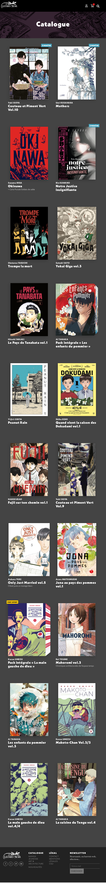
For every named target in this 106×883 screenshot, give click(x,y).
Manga (32, 857)
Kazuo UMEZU (15, 659)
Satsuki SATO (63, 263)
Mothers (62, 106)
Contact (54, 857)
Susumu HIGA (15, 183)
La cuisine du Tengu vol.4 (76, 823)
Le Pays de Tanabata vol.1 (28, 343)
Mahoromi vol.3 (68, 663)
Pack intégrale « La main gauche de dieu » (27, 665)
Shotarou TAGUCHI (17, 263)
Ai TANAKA (62, 339)
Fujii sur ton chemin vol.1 (28, 503)
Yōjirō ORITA (15, 419)
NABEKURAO (15, 499)
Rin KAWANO (63, 183)
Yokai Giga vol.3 (69, 267)
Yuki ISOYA (14, 103)
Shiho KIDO (62, 419)
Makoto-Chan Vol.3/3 (73, 743)
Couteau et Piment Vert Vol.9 (75, 505)
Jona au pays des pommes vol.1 (76, 585)
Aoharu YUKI (14, 579)
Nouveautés (35, 867)
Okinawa (15, 187)
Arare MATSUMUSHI (66, 579)
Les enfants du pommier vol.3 (27, 745)
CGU (51, 864)
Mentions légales (54, 860)
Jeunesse (33, 859)
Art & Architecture (36, 863)
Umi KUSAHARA (64, 103)
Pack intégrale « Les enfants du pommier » (73, 345)
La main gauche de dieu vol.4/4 (26, 825)
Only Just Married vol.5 (27, 583)
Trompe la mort (20, 267)
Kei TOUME (62, 659)
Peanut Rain (17, 423)
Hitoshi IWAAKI (16, 339)
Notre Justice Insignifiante (66, 188)
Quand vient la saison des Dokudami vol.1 (76, 425)
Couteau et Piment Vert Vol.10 (27, 108)
